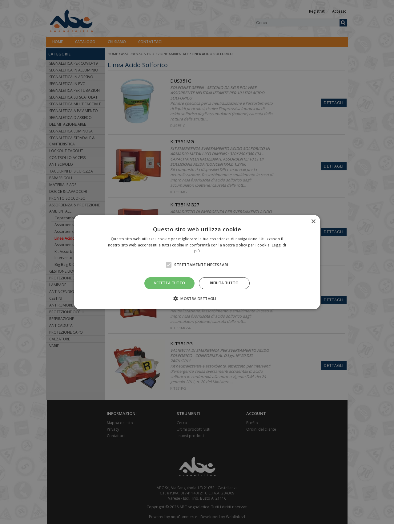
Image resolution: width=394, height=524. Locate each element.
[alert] (197, 262)
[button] (197, 298)
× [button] (313, 221)
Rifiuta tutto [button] (224, 283)
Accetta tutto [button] (169, 283)
